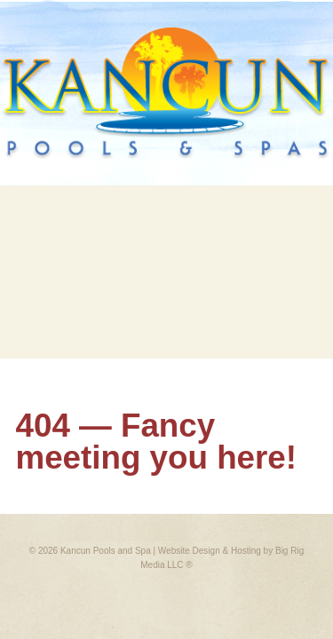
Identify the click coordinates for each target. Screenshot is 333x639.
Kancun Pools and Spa (105, 551)
